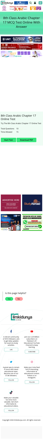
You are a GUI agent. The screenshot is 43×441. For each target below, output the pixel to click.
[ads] (11, 203)
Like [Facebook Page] (11, 350)
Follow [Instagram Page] (32, 382)
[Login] (35, 3)
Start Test (8, 140)
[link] (30, 3)
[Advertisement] (21, 81)
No (19, 299)
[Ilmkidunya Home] (7, 3)
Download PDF (26, 140)
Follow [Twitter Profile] (11, 380)
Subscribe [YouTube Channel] (31, 352)
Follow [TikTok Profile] (11, 410)
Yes (9, 299)
